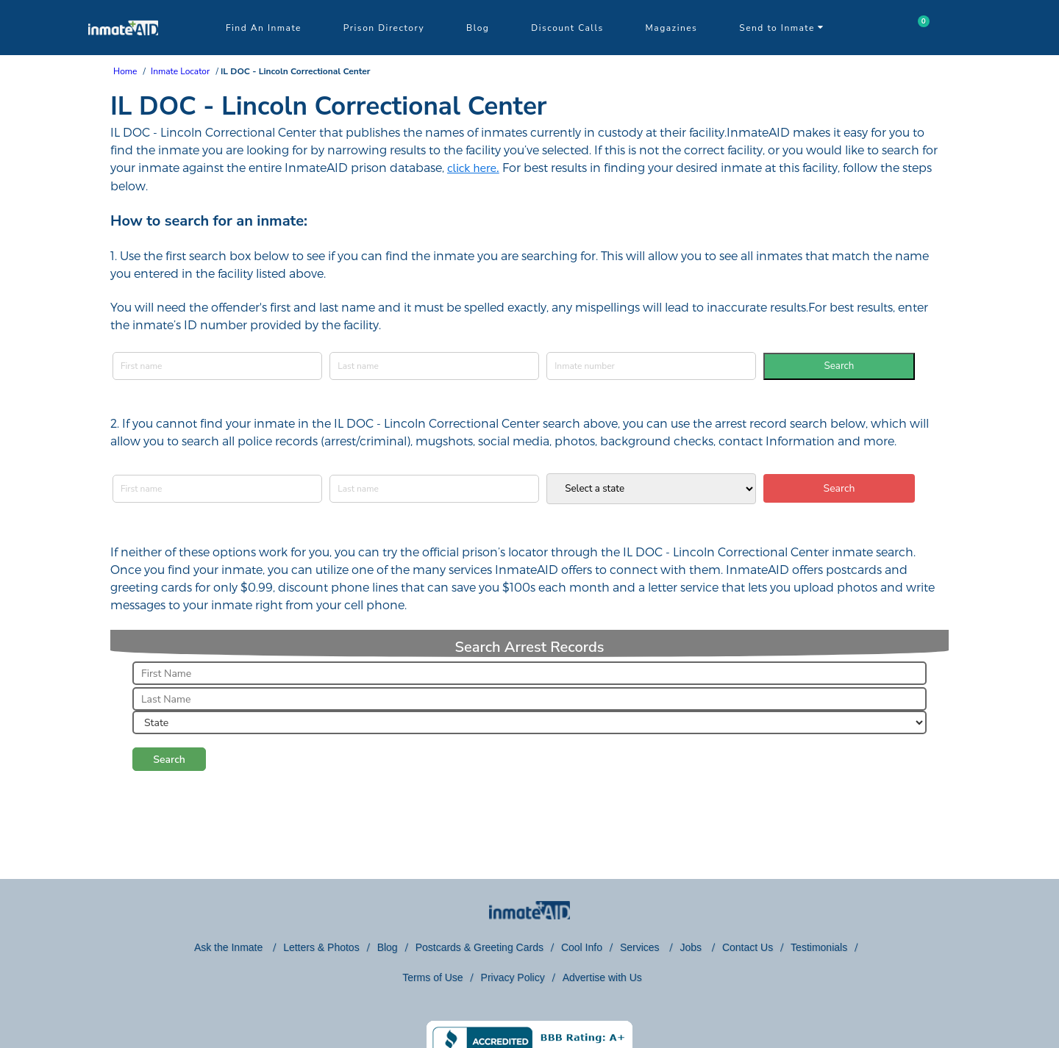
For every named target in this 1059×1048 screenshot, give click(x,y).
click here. (473, 168)
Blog (477, 28)
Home (125, 71)
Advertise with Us (602, 977)
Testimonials (819, 947)
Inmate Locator (180, 71)
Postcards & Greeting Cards (479, 947)
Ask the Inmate (229, 947)
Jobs (692, 947)
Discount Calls (567, 28)
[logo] (123, 51)
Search (839, 366)
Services (641, 947)
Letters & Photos (321, 947)
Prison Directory (383, 28)
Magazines (672, 28)
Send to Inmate (781, 28)
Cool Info (581, 947)
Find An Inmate (264, 28)
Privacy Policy (513, 977)
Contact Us (747, 947)
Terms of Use (432, 977)
